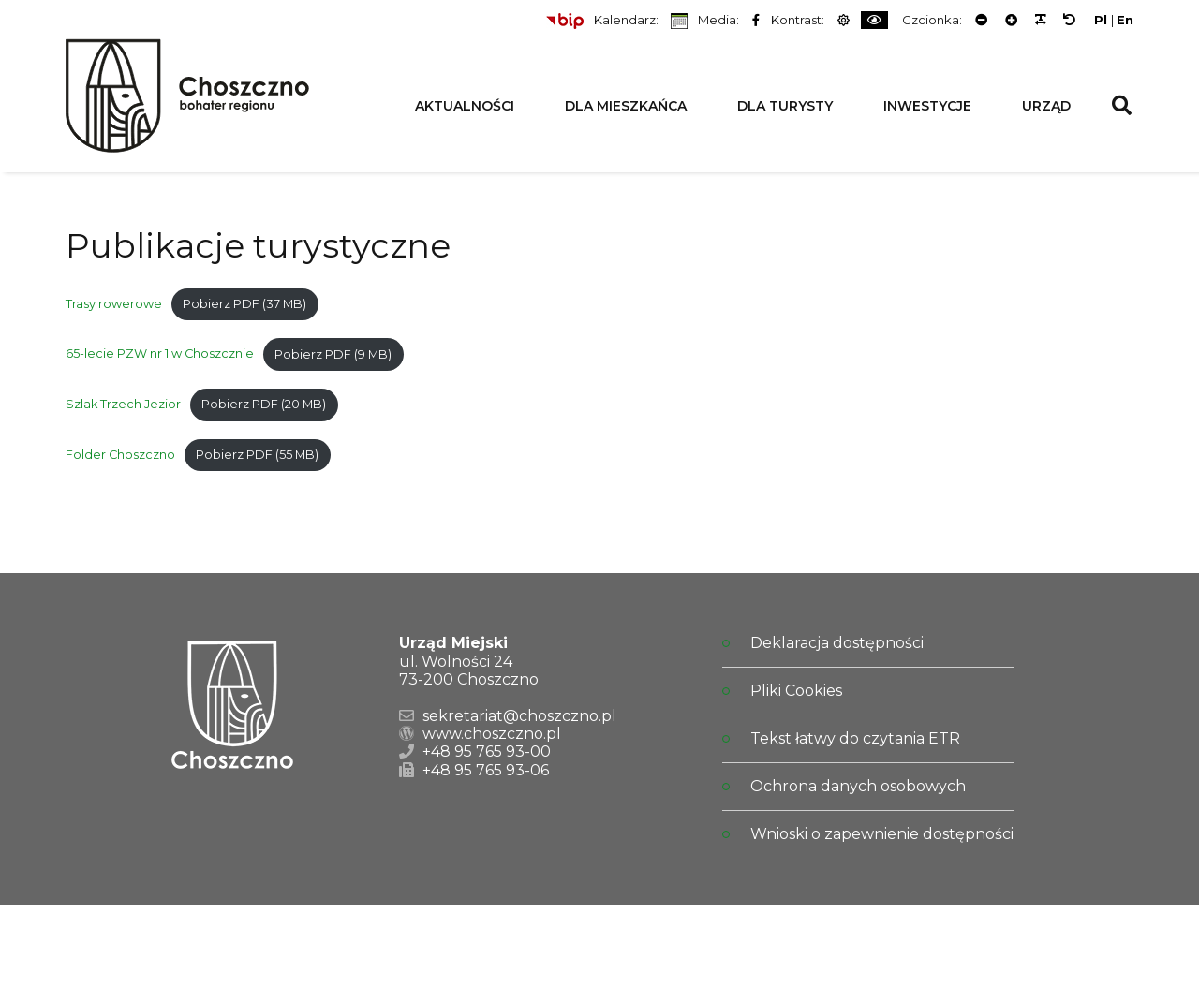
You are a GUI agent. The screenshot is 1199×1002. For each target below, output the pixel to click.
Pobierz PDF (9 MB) (333, 354)
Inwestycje (927, 105)
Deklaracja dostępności (837, 643)
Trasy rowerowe (114, 304)
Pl (1100, 20)
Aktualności (464, 105)
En (1125, 20)
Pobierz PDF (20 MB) (263, 404)
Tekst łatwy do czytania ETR (855, 738)
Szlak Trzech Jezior (123, 404)
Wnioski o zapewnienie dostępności (882, 834)
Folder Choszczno (120, 455)
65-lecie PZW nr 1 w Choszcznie (160, 354)
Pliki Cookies (796, 691)
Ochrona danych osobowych (858, 786)
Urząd (1046, 105)
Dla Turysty (785, 105)
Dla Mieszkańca (626, 105)
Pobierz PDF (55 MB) (257, 455)
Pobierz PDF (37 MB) (244, 304)
